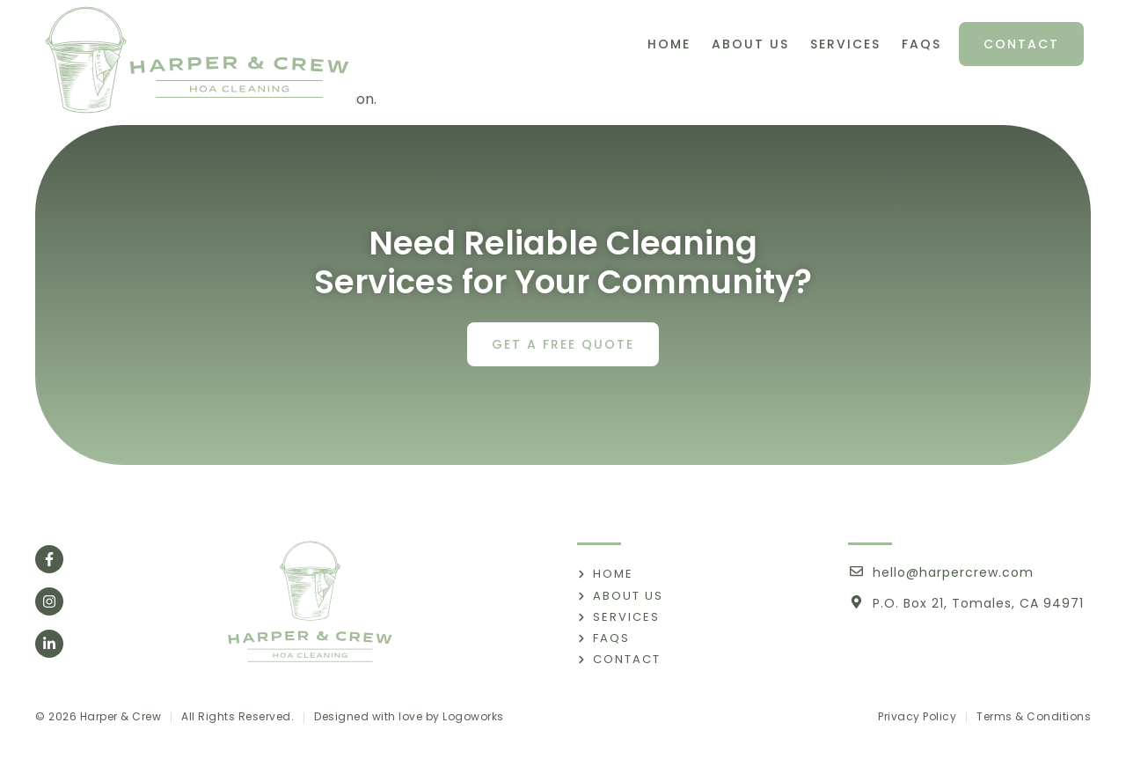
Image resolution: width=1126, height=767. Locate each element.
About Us (750, 44)
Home (669, 44)
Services (845, 44)
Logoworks (473, 716)
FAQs (921, 44)
